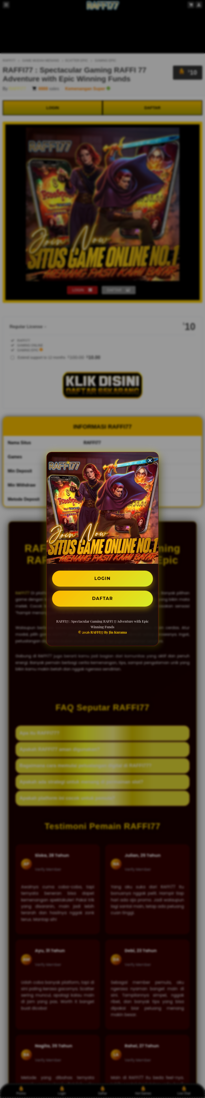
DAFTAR (102, 598)
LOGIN (102, 578)
